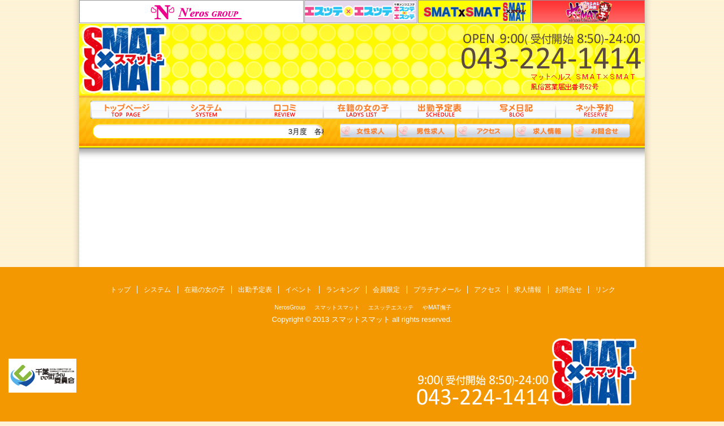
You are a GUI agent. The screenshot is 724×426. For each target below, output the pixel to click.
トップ (129, 110)
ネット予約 (594, 110)
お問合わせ (601, 130)
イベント (298, 290)
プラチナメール (437, 290)
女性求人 (368, 130)
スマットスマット (474, 11)
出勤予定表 (439, 110)
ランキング (343, 290)
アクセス (484, 130)
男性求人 (426, 130)
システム (206, 110)
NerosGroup (191, 11)
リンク (605, 290)
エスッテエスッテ (360, 11)
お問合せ (568, 290)
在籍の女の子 (361, 110)
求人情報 (543, 130)
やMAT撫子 (588, 11)
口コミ (284, 110)
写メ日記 (516, 110)
